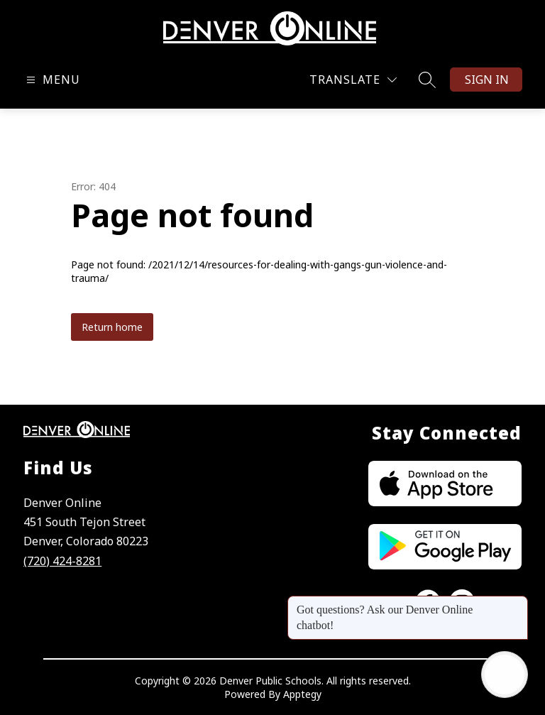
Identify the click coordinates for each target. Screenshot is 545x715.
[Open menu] (51, 80)
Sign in (487, 79)
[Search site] (427, 79)
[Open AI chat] (504, 674)
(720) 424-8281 (62, 561)
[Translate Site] (353, 80)
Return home (112, 327)
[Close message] (516, 603)
